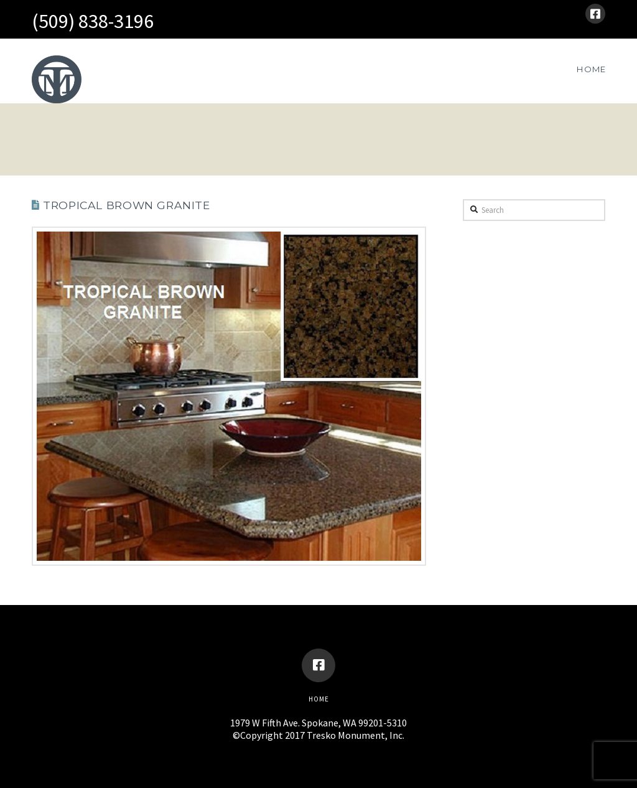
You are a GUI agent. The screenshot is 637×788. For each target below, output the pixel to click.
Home (319, 699)
